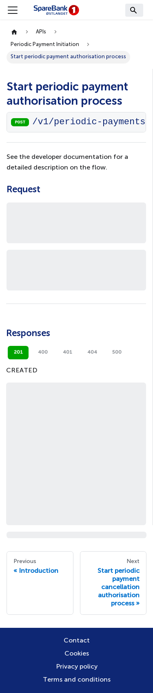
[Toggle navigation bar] (13, 10)
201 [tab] (18, 352)
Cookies (76, 654)
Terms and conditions (77, 680)
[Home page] (14, 32)
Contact (77, 641)
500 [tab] (117, 352)
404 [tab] (92, 352)
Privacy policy (77, 667)
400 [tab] (43, 352)
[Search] (134, 10)
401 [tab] (67, 352)
